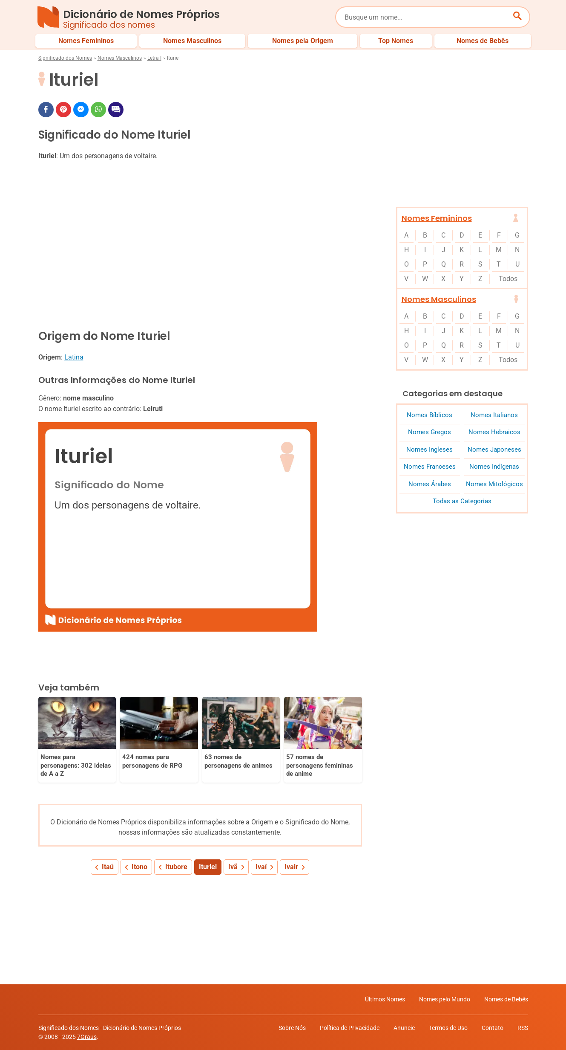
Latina (73, 357)
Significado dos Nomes (65, 58)
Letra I (154, 58)
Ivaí (261, 867)
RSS (522, 1027)
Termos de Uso (448, 1027)
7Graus (87, 1036)
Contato (492, 1027)
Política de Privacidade (349, 1027)
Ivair (291, 867)
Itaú (108, 867)
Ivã (233, 867)
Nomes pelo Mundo (444, 999)
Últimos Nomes (385, 999)
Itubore (176, 867)
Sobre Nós (292, 1027)
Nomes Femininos (437, 218)
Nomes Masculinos (120, 58)
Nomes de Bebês (506, 999)
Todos (508, 279)
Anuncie (404, 1027)
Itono (139, 867)
